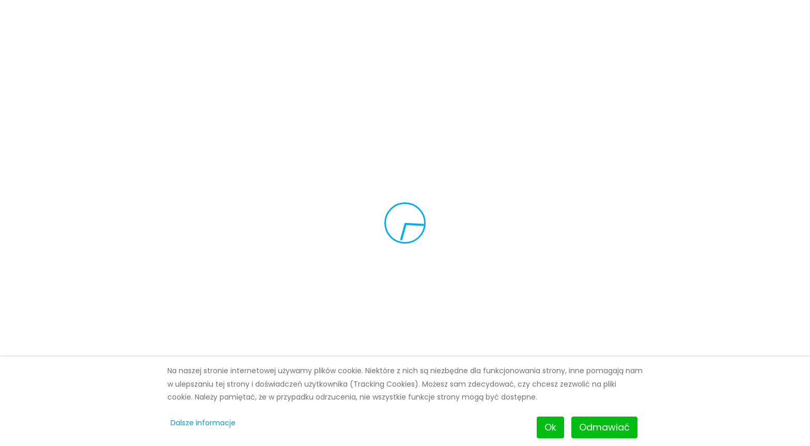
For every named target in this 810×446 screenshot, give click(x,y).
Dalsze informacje (203, 423)
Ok (550, 427)
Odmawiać (604, 427)
